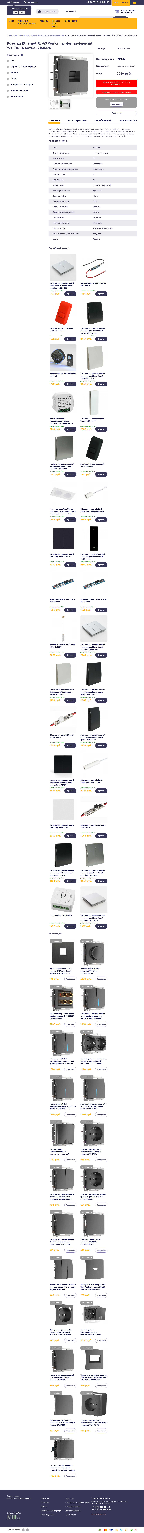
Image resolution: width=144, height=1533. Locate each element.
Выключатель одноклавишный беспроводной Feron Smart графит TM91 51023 (93, 737)
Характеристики (77, 121)
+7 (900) (101, 1510)
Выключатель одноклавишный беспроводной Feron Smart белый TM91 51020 (63, 692)
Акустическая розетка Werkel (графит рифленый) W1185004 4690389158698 (62, 1016)
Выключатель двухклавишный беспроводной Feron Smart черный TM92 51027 (93, 331)
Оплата (44, 1507)
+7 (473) (101, 1507)
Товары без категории (22, 85)
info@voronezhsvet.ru (101, 1498)
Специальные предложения (78, 1503)
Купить (70, 294)
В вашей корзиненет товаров (128, 11)
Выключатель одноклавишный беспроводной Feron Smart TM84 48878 (93, 557)
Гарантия (45, 1499)
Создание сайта (14, 1516)
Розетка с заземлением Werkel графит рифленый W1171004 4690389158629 (93, 1197)
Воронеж (15, 2)
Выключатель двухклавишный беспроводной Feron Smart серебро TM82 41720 (62, 286)
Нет (22, 12)
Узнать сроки (116, 104)
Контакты (70, 1499)
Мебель (44, 21)
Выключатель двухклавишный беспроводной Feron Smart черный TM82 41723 (62, 783)
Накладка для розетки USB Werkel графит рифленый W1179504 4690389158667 (61, 1332)
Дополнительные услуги (51, 1511)
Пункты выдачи (31, 2)
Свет (11, 21)
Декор (14, 79)
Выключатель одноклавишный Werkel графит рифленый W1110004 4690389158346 (63, 1242)
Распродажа (70, 21)
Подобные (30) (103, 121)
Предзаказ (116, 113)
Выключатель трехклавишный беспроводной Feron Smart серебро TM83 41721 (93, 647)
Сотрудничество (73, 1507)
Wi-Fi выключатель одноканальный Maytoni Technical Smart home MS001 (61, 421)
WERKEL (121, 59)
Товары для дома (56, 24)
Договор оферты (73, 1511)
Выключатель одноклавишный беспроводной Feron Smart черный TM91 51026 (63, 873)
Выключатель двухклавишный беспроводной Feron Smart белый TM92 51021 (93, 376)
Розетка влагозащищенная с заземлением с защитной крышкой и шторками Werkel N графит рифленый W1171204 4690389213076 (63, 1470)
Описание (54, 121)
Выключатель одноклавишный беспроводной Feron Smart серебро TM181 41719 (93, 918)
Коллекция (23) (128, 121)
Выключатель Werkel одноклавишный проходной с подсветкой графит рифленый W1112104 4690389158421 (76, 1106)
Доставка (45, 1503)
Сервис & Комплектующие (27, 22)
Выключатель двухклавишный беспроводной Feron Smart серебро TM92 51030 (93, 873)
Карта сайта (71, 1515)
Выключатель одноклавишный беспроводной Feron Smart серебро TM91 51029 (63, 466)
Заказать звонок (99, 1514)
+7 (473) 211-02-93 (98, 2)
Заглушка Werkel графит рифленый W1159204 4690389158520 (90, 1242)
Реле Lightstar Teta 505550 (61, 916)
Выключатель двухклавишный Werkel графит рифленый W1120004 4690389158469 (62, 1197)
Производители (48, 1515)
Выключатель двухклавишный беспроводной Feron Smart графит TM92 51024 (93, 692)
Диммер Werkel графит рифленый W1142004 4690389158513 (90, 971)
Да (16, 12)
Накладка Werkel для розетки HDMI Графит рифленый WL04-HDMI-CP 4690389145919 (93, 1287)
